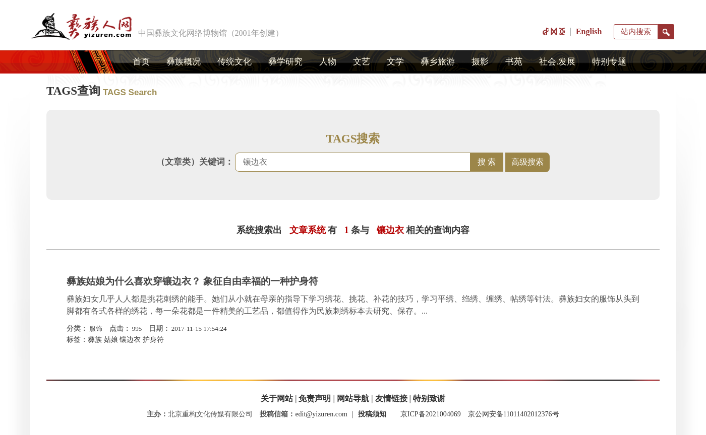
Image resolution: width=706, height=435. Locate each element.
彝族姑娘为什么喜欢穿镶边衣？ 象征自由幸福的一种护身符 (192, 281)
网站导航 (353, 398)
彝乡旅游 (438, 61)
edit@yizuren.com (321, 414)
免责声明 (315, 398)
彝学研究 (285, 61)
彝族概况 (183, 61)
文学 (395, 61)
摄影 (480, 61)
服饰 (95, 328)
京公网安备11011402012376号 (513, 414)
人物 (327, 61)
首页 (141, 61)
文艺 (361, 61)
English (589, 31)
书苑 (513, 61)
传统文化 (234, 61)
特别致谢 (429, 398)
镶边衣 (130, 339)
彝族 (95, 339)
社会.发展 (557, 61)
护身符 (153, 339)
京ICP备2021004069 (430, 414)
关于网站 (277, 398)
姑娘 (111, 339)
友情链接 (391, 398)
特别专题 (609, 61)
